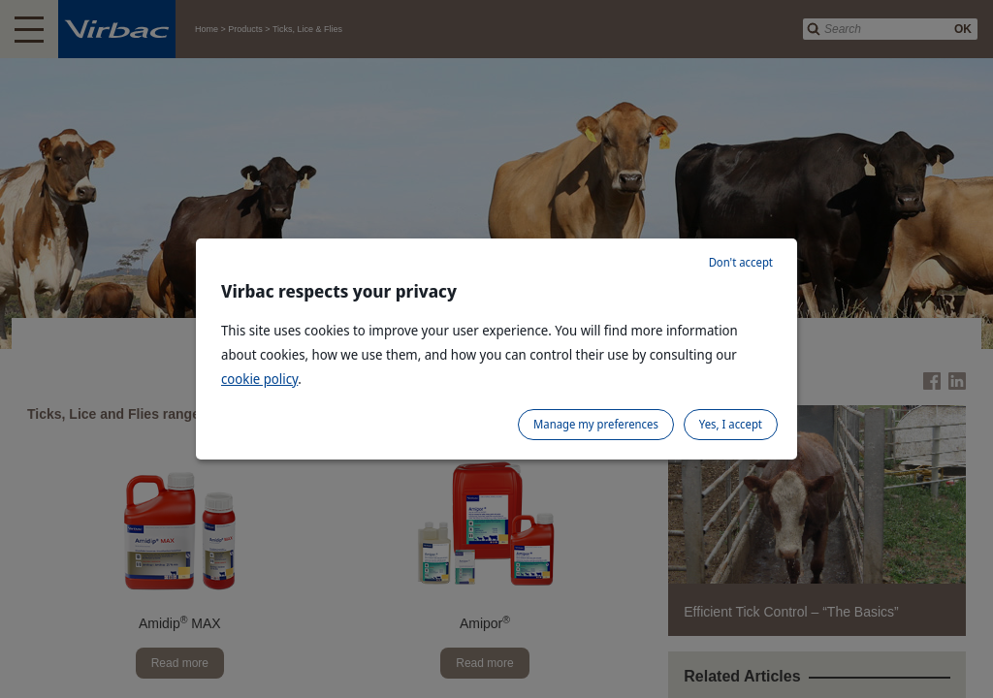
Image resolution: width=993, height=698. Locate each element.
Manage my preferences (595, 424)
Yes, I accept (730, 424)
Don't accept (741, 262)
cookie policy (259, 378)
